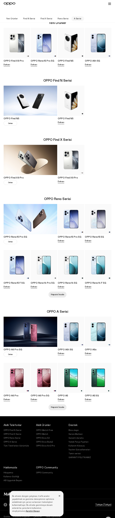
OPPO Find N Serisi (12, 422)
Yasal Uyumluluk (53, 509)
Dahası (7, 57)
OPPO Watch (42, 426)
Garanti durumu (76, 430)
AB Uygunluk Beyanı (13, 473)
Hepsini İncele (57, 287)
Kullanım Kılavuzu (77, 438)
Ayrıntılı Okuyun (33, 503)
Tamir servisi (75, 446)
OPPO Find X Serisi (12, 426)
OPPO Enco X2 (43, 430)
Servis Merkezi (76, 426)
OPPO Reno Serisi (12, 430)
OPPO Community (44, 465)
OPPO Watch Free (44, 422)
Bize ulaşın (74, 422)
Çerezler (38, 509)
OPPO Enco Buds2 (44, 434)
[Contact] (108, 512)
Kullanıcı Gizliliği (11, 469)
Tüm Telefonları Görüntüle (16, 438)
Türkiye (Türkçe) (103, 496)
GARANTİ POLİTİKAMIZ (80, 450)
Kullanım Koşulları (21, 509)
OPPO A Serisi (10, 434)
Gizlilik (7, 509)
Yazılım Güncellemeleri (79, 442)
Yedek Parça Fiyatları (79, 434)
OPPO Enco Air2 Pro (45, 438)
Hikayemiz (8, 465)
